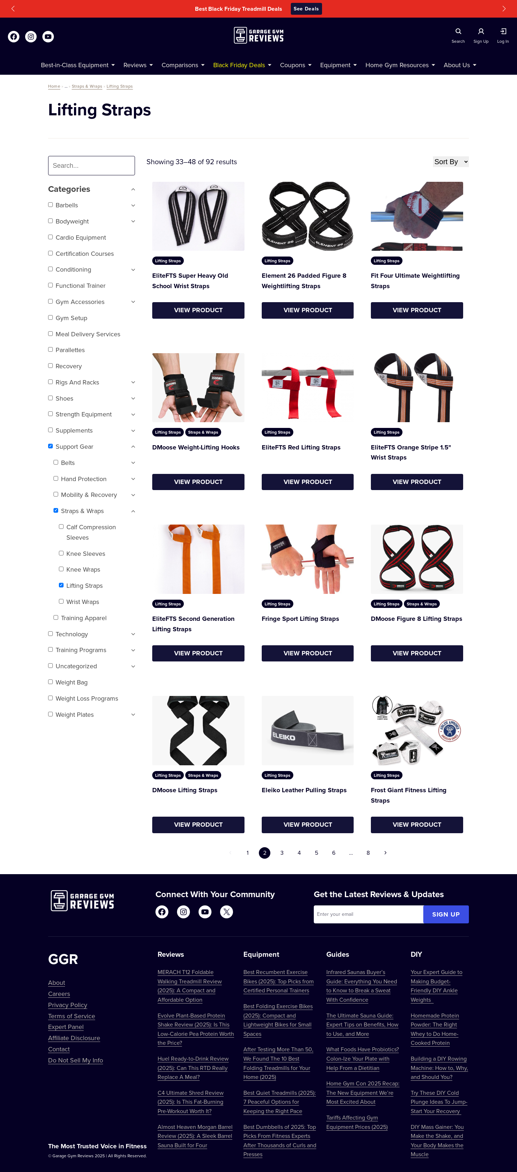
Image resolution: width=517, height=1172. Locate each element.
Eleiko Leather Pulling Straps (304, 790)
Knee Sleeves (82, 553)
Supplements (70, 430)
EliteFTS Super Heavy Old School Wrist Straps (190, 281)
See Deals (306, 8)
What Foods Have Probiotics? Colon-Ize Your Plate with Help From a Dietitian (362, 1058)
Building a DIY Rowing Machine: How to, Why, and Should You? (439, 1068)
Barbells (63, 204)
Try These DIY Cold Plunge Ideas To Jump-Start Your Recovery (439, 1102)
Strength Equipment (80, 414)
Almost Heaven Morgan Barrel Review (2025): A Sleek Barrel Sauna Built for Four (195, 1136)
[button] (13, 9)
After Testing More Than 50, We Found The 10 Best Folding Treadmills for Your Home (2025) (278, 1063)
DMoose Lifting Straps (185, 790)
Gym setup (67, 317)
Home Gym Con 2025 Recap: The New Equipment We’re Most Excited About (363, 1092)
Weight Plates (71, 714)
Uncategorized (72, 665)
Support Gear (70, 446)
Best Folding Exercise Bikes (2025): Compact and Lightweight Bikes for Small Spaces (278, 1020)
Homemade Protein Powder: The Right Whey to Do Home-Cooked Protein (435, 1029)
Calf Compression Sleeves (87, 532)
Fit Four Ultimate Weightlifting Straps (415, 281)
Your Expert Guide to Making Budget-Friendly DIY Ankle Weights (436, 985)
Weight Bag (68, 682)
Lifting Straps (120, 86)
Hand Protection (80, 478)
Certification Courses (81, 253)
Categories (91, 189)
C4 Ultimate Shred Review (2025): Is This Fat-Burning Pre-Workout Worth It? (191, 1102)
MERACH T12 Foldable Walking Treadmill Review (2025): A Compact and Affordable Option (190, 985)
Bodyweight (68, 221)
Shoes (60, 398)
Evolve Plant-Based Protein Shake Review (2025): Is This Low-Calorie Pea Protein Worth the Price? (196, 1029)
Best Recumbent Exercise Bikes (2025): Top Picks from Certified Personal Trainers (278, 981)
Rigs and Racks (73, 382)
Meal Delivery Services (84, 333)
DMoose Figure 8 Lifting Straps (416, 618)
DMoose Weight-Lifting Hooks (196, 447)
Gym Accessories (76, 301)
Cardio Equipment (77, 237)
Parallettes (66, 349)
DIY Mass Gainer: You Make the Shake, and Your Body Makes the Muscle (437, 1140)
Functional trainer (77, 285)
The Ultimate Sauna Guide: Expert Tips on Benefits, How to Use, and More (362, 1024)
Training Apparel (80, 617)
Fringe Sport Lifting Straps (300, 618)
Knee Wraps (79, 569)
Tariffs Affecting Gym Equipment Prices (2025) (357, 1122)
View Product (198, 310)
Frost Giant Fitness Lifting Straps (409, 795)
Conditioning (69, 269)
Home (54, 86)
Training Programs (77, 649)
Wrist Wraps (79, 601)
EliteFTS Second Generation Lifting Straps (193, 624)
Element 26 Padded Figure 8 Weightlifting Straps (304, 281)
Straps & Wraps (87, 86)
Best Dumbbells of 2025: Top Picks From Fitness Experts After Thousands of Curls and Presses (279, 1140)
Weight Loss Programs (83, 698)
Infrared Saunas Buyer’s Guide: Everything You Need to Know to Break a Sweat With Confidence (361, 985)
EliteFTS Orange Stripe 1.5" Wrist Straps (411, 452)
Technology (68, 633)
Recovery (65, 365)
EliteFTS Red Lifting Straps (301, 447)
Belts (64, 462)
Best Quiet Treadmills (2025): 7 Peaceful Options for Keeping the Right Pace (279, 1102)
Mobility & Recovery (85, 494)
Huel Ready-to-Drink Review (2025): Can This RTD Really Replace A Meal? (193, 1068)
